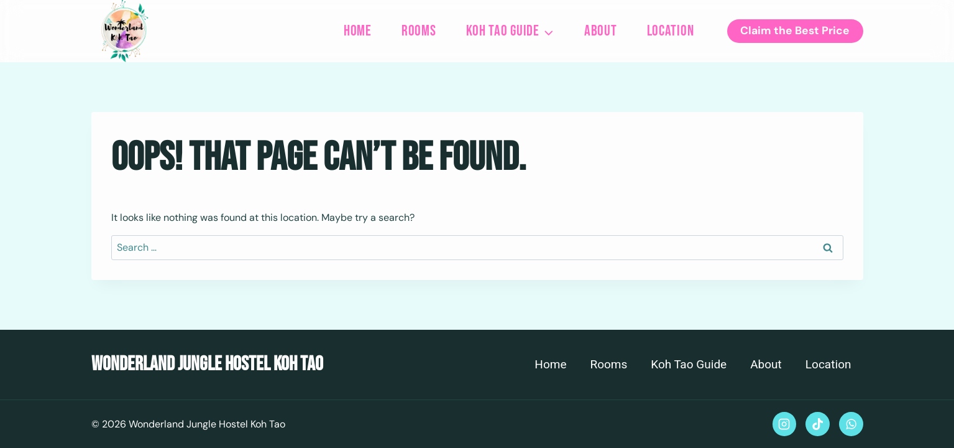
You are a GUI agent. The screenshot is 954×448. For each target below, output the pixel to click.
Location (670, 31)
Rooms (418, 31)
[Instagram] (784, 424)
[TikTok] (817, 424)
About (600, 31)
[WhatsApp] (851, 424)
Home (358, 31)
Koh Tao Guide (689, 364)
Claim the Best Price (795, 30)
